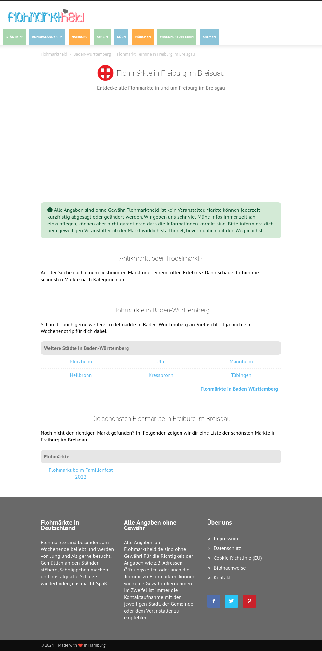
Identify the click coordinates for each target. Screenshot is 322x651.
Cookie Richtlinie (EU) (238, 558)
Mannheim (241, 361)
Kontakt (222, 577)
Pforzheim (81, 361)
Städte (14, 37)
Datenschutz (227, 548)
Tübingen (241, 375)
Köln (121, 37)
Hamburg (79, 37)
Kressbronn (161, 375)
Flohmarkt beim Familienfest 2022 (81, 473)
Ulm (161, 361)
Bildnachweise (230, 567)
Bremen (209, 37)
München (143, 37)
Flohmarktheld (54, 54)
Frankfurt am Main (177, 37)
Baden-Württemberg (92, 54)
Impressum (226, 538)
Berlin (102, 37)
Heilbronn (81, 375)
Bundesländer (47, 37)
